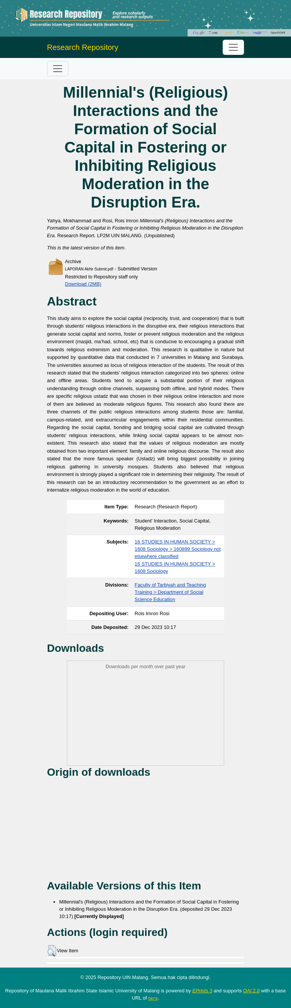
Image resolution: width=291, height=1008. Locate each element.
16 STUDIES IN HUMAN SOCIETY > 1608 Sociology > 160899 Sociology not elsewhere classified (178, 549)
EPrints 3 (202, 991)
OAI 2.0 (251, 991)
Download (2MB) (83, 284)
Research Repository (82, 47)
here (153, 998)
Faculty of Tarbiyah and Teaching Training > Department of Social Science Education (170, 592)
